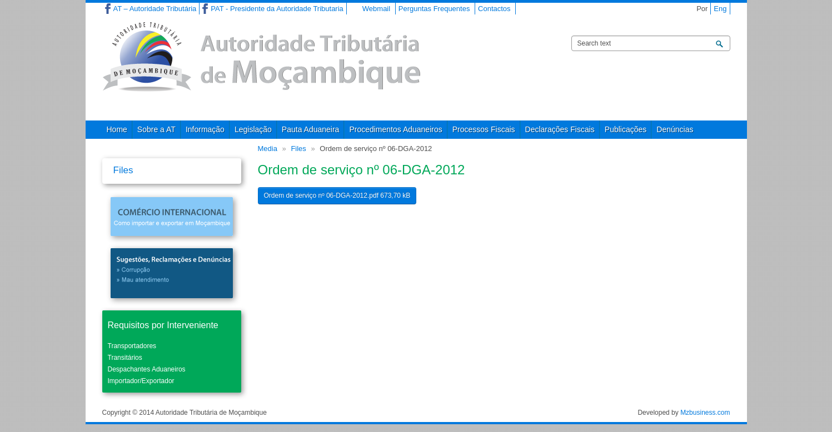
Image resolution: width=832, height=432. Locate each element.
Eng (720, 8)
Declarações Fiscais (560, 129)
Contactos (494, 8)
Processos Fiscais (483, 129)
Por (702, 8)
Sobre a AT (156, 129)
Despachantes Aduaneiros (147, 369)
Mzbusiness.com (705, 412)
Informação (205, 129)
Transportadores (132, 346)
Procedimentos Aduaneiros (395, 129)
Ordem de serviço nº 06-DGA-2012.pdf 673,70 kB (337, 195)
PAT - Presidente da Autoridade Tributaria (277, 8)
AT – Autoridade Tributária (155, 8)
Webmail (376, 8)
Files (298, 148)
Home (117, 129)
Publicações (626, 129)
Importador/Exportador (141, 381)
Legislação (253, 129)
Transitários (125, 357)
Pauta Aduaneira (311, 129)
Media (267, 148)
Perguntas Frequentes (434, 8)
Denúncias (674, 129)
